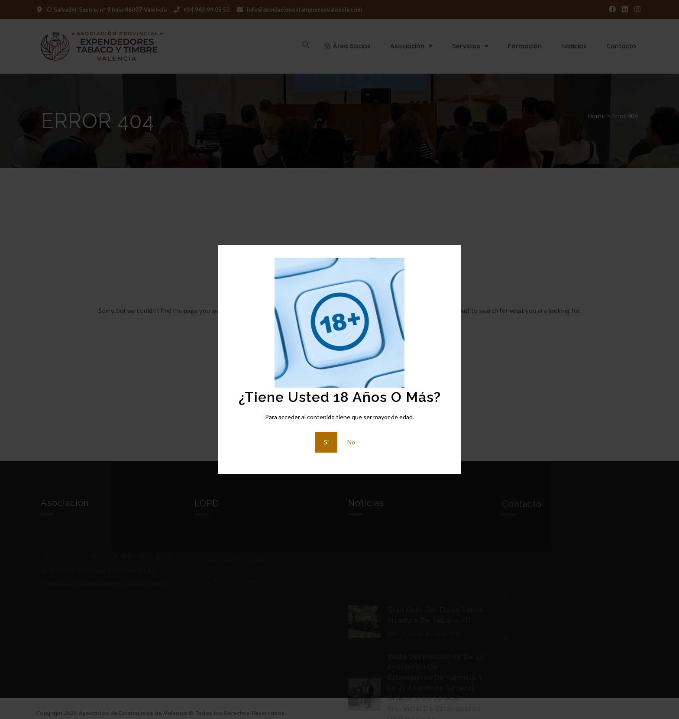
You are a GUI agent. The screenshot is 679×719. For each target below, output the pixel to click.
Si (326, 442)
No (351, 442)
